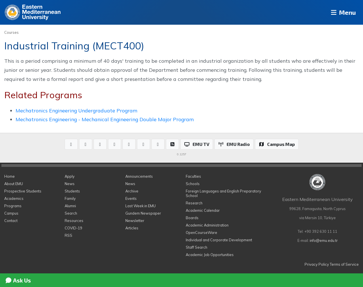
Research (194, 203)
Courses (11, 32)
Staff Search (196, 247)
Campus (11, 213)
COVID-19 (73, 228)
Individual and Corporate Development (219, 240)
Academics (14, 198)
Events (131, 198)
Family (70, 198)
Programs (13, 206)
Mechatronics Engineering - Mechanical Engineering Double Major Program (105, 119)
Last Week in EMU (140, 206)
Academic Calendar (203, 210)
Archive (131, 191)
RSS (68, 235)
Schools (193, 183)
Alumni (70, 206)
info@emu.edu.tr (324, 240)
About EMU (13, 183)
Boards (192, 217)
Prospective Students (22, 191)
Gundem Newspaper (143, 213)
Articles (131, 228)
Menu (342, 12)
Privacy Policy (317, 264)
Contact (11, 220)
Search (71, 213)
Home (9, 176)
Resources (74, 220)
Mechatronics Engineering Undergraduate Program (76, 110)
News (70, 183)
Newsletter (134, 220)
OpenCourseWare (201, 232)
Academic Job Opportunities (210, 254)
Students (72, 191)
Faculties (193, 176)
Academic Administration (207, 225)
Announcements (139, 176)
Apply (70, 176)
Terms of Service (344, 264)
